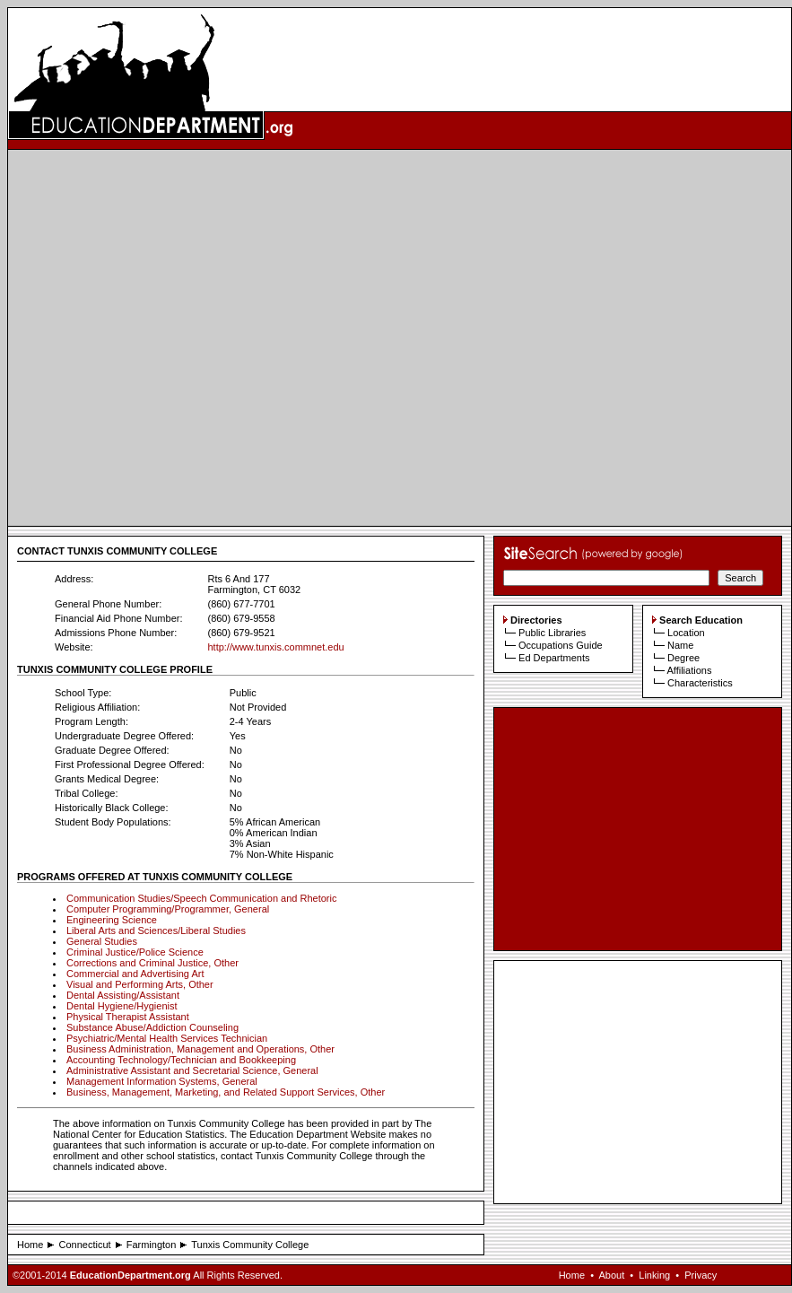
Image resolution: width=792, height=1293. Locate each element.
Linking (654, 1275)
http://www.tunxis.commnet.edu (275, 647)
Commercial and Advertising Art (135, 973)
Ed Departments (553, 657)
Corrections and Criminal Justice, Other (152, 962)
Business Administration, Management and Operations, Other (200, 1049)
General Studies (101, 941)
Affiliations (688, 670)
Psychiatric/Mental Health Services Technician (166, 1038)
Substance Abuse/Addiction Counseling (152, 1027)
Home (30, 1244)
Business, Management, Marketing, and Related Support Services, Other (225, 1092)
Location (686, 632)
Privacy (700, 1275)
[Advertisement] (179, 338)
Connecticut (84, 1244)
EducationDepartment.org (130, 1275)
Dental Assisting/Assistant (122, 995)
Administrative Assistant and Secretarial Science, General (192, 1070)
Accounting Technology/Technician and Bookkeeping (181, 1059)
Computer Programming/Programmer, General (167, 909)
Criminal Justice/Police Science (135, 952)
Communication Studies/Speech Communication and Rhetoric (201, 898)
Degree (683, 657)
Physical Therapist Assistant (127, 1016)
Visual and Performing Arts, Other (139, 984)
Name (680, 645)
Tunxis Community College (250, 1244)
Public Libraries (552, 632)
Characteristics (700, 682)
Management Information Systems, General (161, 1081)
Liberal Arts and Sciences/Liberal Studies (156, 930)
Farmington (151, 1244)
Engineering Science (111, 919)
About (611, 1275)
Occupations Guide (560, 645)
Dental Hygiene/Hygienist (122, 1005)
